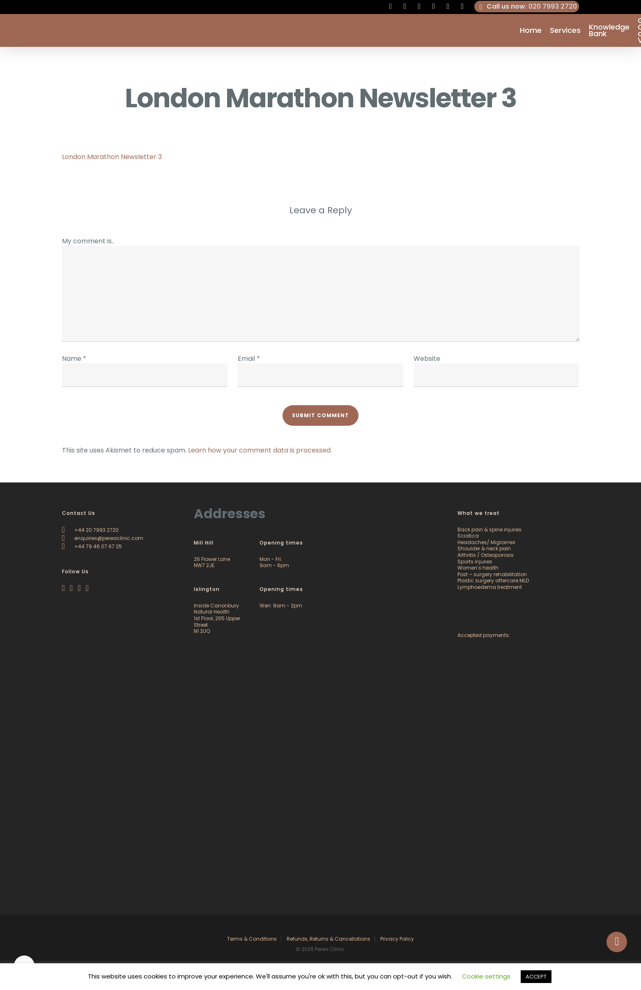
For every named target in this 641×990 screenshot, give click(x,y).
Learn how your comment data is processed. (260, 450)
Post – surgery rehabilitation (492, 574)
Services (565, 30)
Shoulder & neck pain (484, 548)
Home (531, 30)
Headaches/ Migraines (486, 542)
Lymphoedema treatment (489, 587)
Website (427, 358)
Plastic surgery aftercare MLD (493, 580)
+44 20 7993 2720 (90, 529)
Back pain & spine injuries (489, 529)
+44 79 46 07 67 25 (92, 546)
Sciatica (468, 535)
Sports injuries (474, 561)
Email (249, 358)
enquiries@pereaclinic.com (102, 538)
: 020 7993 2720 (527, 6)
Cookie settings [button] (486, 976)
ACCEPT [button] (536, 977)
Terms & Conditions (252, 938)
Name (74, 358)
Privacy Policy (397, 938)
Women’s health (478, 567)
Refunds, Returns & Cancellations (328, 938)
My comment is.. (88, 241)
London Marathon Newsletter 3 (112, 157)
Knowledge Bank (609, 30)
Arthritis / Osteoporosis (485, 555)
